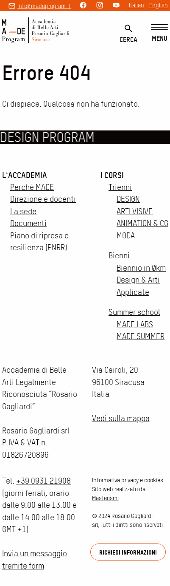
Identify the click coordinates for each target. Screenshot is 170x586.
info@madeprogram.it (44, 6)
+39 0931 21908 (43, 481)
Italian (136, 5)
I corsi (112, 175)
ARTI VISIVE (135, 211)
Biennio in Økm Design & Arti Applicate (141, 280)
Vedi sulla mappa (121, 418)
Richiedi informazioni (128, 552)
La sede (23, 211)
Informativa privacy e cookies (127, 480)
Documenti (28, 223)
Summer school (134, 312)
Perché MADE (32, 187)
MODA (126, 236)
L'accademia (24, 175)
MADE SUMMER (140, 336)
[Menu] (159, 33)
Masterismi (105, 498)
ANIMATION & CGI (143, 223)
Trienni (120, 187)
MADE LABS (135, 324)
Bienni (119, 255)
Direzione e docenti (43, 199)
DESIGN (128, 199)
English (158, 5)
